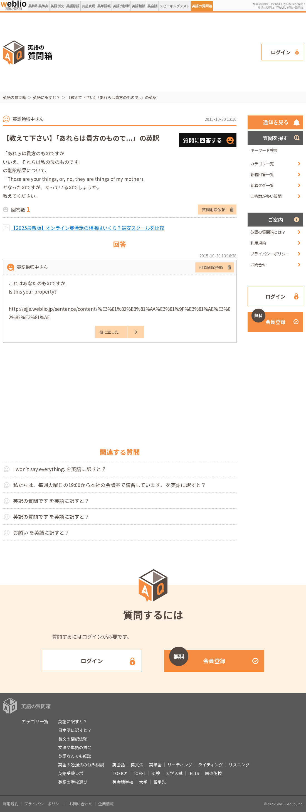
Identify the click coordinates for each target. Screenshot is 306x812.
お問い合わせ (80, 803)
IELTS (193, 773)
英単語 (155, 764)
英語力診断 (121, 6)
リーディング (179, 764)
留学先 (159, 782)
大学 (143, 782)
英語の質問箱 (202, 6)
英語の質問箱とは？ (267, 232)
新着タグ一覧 (262, 185)
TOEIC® (119, 773)
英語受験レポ (70, 773)
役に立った (109, 332)
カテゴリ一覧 (262, 163)
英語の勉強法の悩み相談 (81, 764)
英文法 (137, 764)
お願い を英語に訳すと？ (41, 532)
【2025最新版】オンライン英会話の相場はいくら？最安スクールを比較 (87, 227)
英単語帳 (104, 6)
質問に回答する (202, 140)
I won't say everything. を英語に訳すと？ (59, 469)
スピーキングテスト (175, 6)
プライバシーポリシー (269, 254)
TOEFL (139, 773)
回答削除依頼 (211, 267)
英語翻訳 (138, 6)
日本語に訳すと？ (75, 730)
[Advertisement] (136, 51)
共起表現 (88, 6)
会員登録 (268, 318)
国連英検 (213, 773)
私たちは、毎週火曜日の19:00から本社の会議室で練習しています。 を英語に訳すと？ (109, 484)
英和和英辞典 (38, 6)
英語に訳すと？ (46, 97)
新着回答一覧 (262, 174)
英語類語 (73, 6)
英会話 (152, 6)
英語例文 (57, 6)
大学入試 (174, 773)
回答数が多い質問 (266, 196)
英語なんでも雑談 (74, 756)
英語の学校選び (72, 782)
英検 (156, 773)
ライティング (210, 764)
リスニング (239, 764)
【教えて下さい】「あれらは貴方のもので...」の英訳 (112, 97)
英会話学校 (122, 782)
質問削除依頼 (213, 209)
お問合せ (258, 264)
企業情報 (106, 803)
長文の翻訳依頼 (72, 739)
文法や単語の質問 (75, 747)
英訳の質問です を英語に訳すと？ (51, 500)
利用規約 (258, 243)
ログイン (281, 52)
